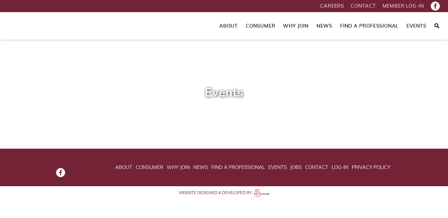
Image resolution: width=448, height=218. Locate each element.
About (228, 26)
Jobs (296, 167)
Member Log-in (403, 6)
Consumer (260, 26)
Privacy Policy (371, 167)
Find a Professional (369, 26)
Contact (363, 6)
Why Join (295, 26)
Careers (332, 6)
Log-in (340, 167)
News (324, 26)
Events (416, 26)
